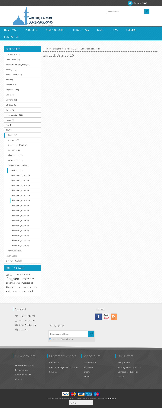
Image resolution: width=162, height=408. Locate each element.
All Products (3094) (13, 54)
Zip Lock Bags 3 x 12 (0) (20, 195)
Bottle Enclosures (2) (14, 75)
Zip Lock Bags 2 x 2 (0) (20, 180)
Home (47, 48)
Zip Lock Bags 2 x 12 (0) (20, 175)
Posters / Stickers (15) (14, 251)
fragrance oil (28, 278)
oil (31, 287)
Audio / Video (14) (13, 59)
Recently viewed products (129, 367)
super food (28, 291)
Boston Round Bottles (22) (18, 145)
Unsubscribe (68, 339)
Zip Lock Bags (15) (15, 170)
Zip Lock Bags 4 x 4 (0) (20, 215)
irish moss (10, 287)
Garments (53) (11, 100)
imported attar (13, 283)
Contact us (54, 362)
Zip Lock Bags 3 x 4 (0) (20, 210)
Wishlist (87, 376)
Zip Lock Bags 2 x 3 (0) (20, 190)
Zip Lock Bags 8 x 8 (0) (20, 246)
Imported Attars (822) (14, 115)
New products (124, 362)
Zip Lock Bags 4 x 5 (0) (20, 220)
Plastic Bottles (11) (15, 155)
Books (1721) (11, 69)
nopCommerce (111, 398)
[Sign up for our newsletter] (68, 334)
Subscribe (55, 339)
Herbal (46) (10, 110)
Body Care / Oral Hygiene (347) (18, 64)
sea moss (16, 291)
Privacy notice (21, 370)
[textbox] (125, 11)
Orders (87, 372)
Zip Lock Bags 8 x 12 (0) (20, 241)
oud (35, 287)
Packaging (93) (11, 135)
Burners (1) (10, 80)
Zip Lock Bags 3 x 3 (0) (20, 205)
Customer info (90, 362)
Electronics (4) (11, 85)
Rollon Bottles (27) (15, 160)
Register (19, 3)
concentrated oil (23, 274)
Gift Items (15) (11, 105)
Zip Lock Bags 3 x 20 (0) (20, 200)
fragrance (13, 279)
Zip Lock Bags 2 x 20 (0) (20, 185)
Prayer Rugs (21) (12, 256)
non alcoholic (23, 287)
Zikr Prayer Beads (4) (14, 261)
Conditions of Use (23, 374)
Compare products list (128, 372)
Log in (30, 3)
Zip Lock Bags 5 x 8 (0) (20, 236)
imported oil (27, 283)
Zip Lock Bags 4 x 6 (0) (20, 225)
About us (19, 379)
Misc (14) (9, 125)
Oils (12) (9, 130)
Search (121, 376)
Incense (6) (10, 120)
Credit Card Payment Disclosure (63, 367)
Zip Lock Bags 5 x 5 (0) (20, 231)
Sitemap (53, 372)
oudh (8, 291)
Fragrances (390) (12, 90)
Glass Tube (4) (14, 150)
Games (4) (10, 95)
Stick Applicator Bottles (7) (18, 165)
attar (10, 274)
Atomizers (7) (13, 140)
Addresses (88, 367)
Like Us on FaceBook (24, 365)
